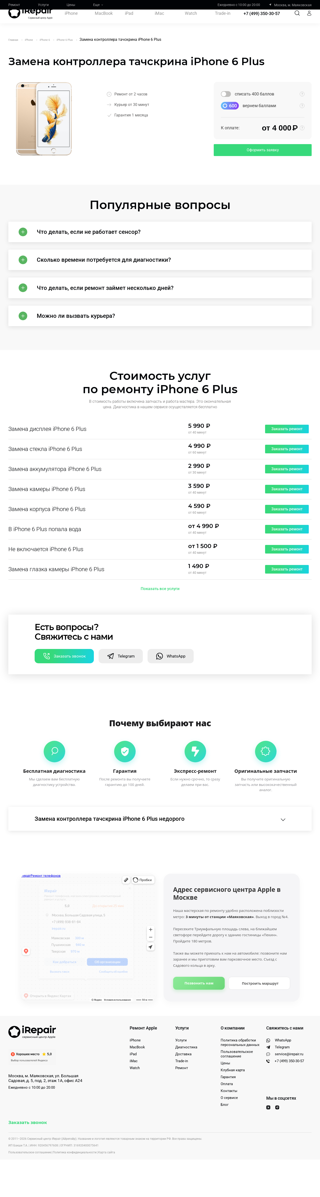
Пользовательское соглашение (237, 1076)
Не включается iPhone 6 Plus (45, 566)
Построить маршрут (260, 1005)
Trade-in (222, 20)
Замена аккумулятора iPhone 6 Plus (54, 486)
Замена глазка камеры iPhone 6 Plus (56, 586)
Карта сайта (106, 1174)
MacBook (104, 20)
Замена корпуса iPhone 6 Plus (46, 526)
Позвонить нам (199, 1005)
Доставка (183, 1076)
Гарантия (228, 1099)
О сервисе (229, 1120)
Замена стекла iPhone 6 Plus (45, 466)
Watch (191, 20)
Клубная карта (233, 1092)
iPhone (71, 20)
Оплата (227, 1106)
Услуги (43, 5)
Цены (71, 5)
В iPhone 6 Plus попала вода (44, 546)
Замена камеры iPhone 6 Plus (46, 506)
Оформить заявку (263, 150)
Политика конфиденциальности (74, 1174)
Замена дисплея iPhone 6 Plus (47, 446)
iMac (159, 20)
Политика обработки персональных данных (240, 1064)
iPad (129, 20)
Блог (225, 1126)
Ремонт (14, 5)
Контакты (229, 1113)
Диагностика (186, 1069)
